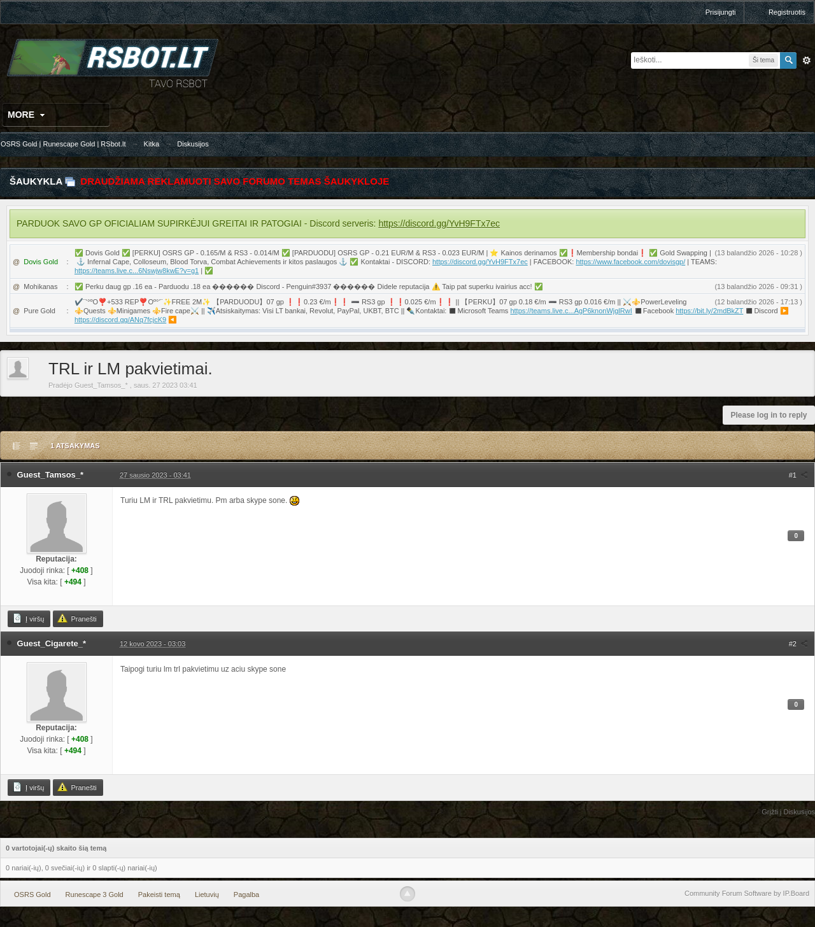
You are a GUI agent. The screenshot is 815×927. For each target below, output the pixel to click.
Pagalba (246, 894)
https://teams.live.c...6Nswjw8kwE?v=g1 (136, 270)
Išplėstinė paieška (806, 60)
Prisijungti (720, 12)
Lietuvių (207, 894)
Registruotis (787, 12)
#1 (798, 475)
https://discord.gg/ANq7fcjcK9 (120, 319)
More (28, 115)
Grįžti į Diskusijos (788, 812)
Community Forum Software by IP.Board (746, 893)
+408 (80, 570)
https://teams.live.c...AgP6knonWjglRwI (571, 311)
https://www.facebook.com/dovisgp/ (630, 261)
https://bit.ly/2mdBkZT (709, 311)
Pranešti (76, 618)
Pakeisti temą (159, 894)
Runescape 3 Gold (95, 894)
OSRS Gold (32, 894)
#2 (798, 643)
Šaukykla (36, 181)
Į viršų (28, 618)
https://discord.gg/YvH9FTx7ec (439, 223)
